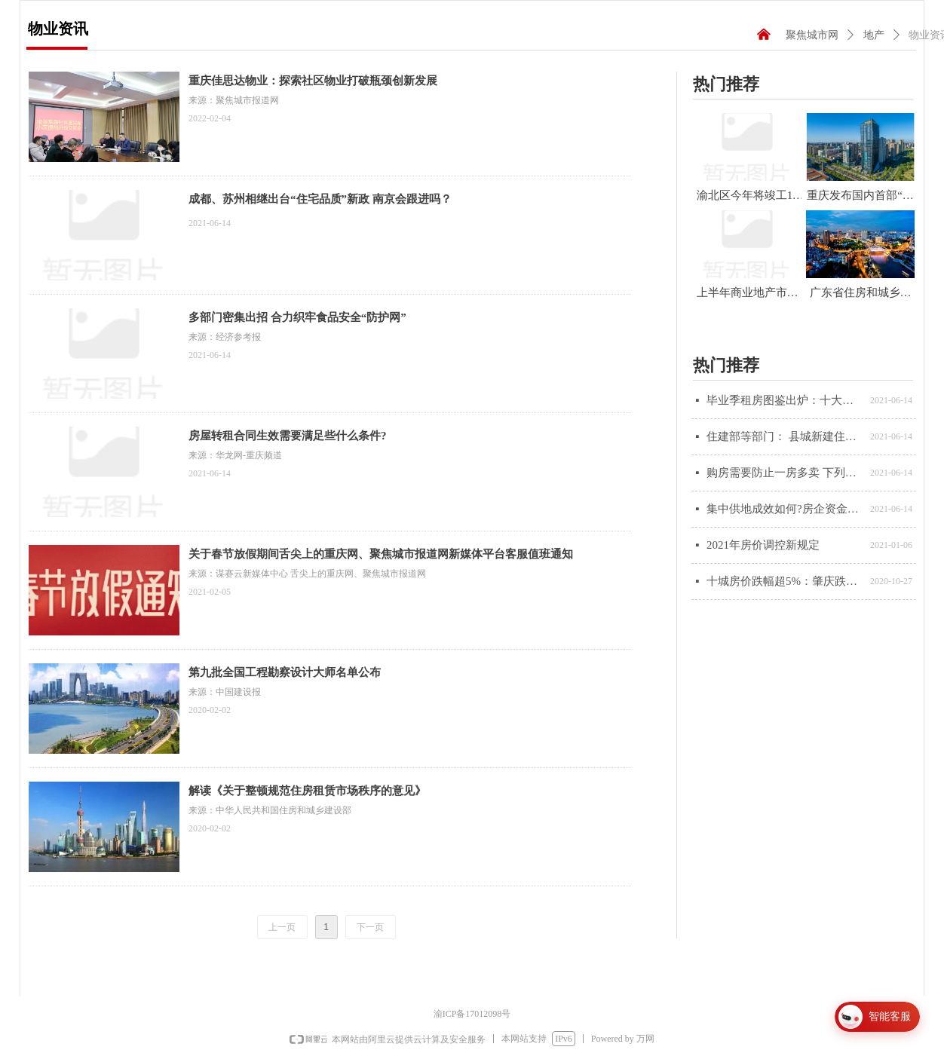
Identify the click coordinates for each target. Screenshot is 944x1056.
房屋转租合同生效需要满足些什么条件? (287, 436)
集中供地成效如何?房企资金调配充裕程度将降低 (784, 509)
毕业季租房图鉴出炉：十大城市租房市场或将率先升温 (784, 400)
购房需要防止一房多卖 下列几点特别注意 (784, 473)
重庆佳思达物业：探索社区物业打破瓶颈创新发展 (312, 81)
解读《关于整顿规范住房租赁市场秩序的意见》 (307, 791)
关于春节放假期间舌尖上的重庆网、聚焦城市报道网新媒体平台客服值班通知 (380, 554)
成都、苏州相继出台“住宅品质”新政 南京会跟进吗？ (320, 199)
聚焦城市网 (812, 35)
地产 (873, 35)
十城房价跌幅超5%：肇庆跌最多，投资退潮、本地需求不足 (784, 581)
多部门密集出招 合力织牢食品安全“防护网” (297, 317)
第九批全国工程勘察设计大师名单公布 (284, 672)
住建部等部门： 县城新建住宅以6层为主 (784, 436)
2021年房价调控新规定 (763, 545)
